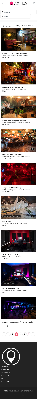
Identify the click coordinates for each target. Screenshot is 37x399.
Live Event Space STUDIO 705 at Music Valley (17, 322)
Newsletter (5, 370)
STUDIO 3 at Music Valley (11, 255)
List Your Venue (6, 376)
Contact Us (5, 373)
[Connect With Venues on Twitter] (18, 395)
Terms (10, 382)
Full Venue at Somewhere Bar (12, 87)
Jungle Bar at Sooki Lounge (11, 188)
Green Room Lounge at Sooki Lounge (15, 120)
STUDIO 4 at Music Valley (11, 288)
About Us (4, 367)
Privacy (3, 382)
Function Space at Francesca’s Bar (14, 53)
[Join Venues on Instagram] (23, 395)
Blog (3, 379)
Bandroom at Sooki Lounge (11, 154)
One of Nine (6, 221)
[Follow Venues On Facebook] (14, 395)
